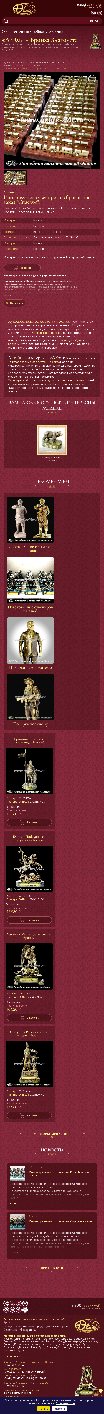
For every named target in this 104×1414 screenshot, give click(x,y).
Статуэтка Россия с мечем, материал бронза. (29, 1041)
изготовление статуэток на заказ (36, 369)
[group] (52, 120)
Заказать (25, 275)
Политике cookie (65, 1403)
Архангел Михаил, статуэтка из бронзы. (29, 944)
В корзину (33, 830)
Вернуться (16, 310)
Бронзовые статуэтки (47, 340)
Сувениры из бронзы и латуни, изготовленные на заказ (46, 387)
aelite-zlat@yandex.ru (17, 1393)
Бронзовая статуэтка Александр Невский (29, 748)
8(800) (89, 4)
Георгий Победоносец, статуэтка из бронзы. (29, 846)
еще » (7, 302)
